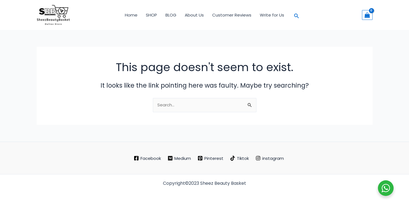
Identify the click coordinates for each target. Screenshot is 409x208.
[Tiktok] (239, 158)
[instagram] (270, 158)
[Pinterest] (210, 158)
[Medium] (179, 158)
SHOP (151, 15)
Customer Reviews (231, 15)
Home (131, 15)
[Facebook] (147, 158)
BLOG (170, 15)
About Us (194, 15)
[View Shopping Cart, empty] (367, 15)
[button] (296, 15)
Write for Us (272, 15)
